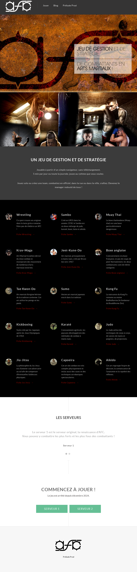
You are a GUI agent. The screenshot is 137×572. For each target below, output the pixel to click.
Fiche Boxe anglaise (117, 273)
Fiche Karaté (69, 344)
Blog (56, 5)
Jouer (46, 5)
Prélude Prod (70, 5)
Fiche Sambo (68, 234)
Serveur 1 (52, 508)
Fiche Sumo (68, 302)
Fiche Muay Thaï (115, 234)
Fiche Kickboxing (26, 341)
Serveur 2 (85, 508)
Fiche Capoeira (70, 382)
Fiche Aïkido (113, 380)
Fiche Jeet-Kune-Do (72, 267)
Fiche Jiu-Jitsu (24, 382)
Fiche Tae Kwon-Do (27, 308)
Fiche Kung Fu (114, 308)
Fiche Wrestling (25, 234)
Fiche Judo (112, 344)
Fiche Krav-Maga (26, 273)
